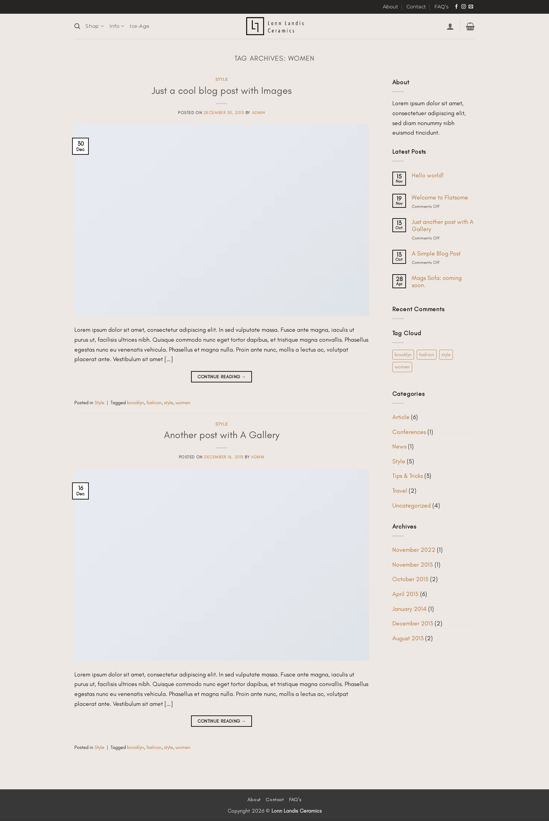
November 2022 (413, 549)
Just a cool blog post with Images (222, 90)
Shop (94, 26)
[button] (450, 26)
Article (400, 417)
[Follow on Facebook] (456, 7)
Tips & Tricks (407, 475)
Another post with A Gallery (221, 434)
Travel (399, 490)
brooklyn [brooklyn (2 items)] (403, 354)
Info (116, 26)
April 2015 (405, 594)
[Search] (77, 26)
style (168, 402)
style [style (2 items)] (446, 354)
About (390, 7)
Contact (416, 7)
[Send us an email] (471, 7)
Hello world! (428, 175)
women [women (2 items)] (402, 367)
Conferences (409, 431)
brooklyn (135, 402)
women (183, 402)
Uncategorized (411, 505)
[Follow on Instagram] (463, 7)
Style (221, 79)
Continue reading (221, 377)
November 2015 (412, 564)
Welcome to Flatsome (440, 197)
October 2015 (410, 579)
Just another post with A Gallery (443, 225)
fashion (154, 402)
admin (258, 112)
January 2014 (409, 608)
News (399, 446)
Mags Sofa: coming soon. (437, 281)
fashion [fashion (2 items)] (426, 354)
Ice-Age (139, 26)
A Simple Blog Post (436, 253)
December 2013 (412, 623)
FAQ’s (441, 7)
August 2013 (408, 638)
